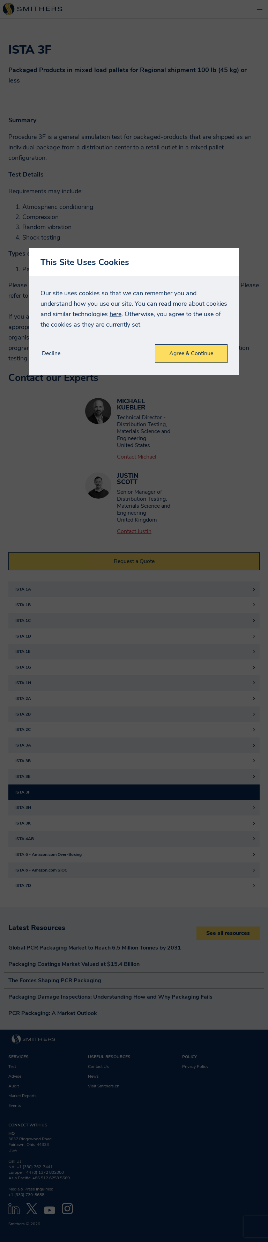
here (115, 314)
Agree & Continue (191, 353)
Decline (51, 353)
